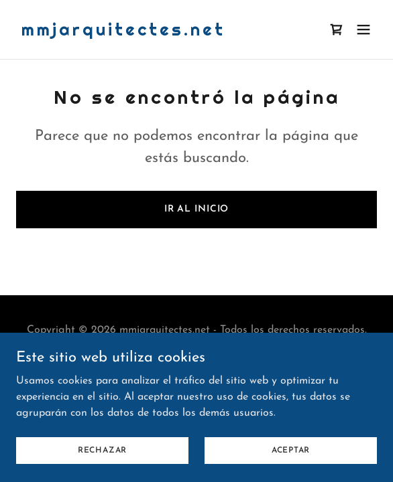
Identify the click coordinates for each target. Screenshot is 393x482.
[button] (363, 29)
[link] (123, 32)
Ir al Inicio (196, 209)
